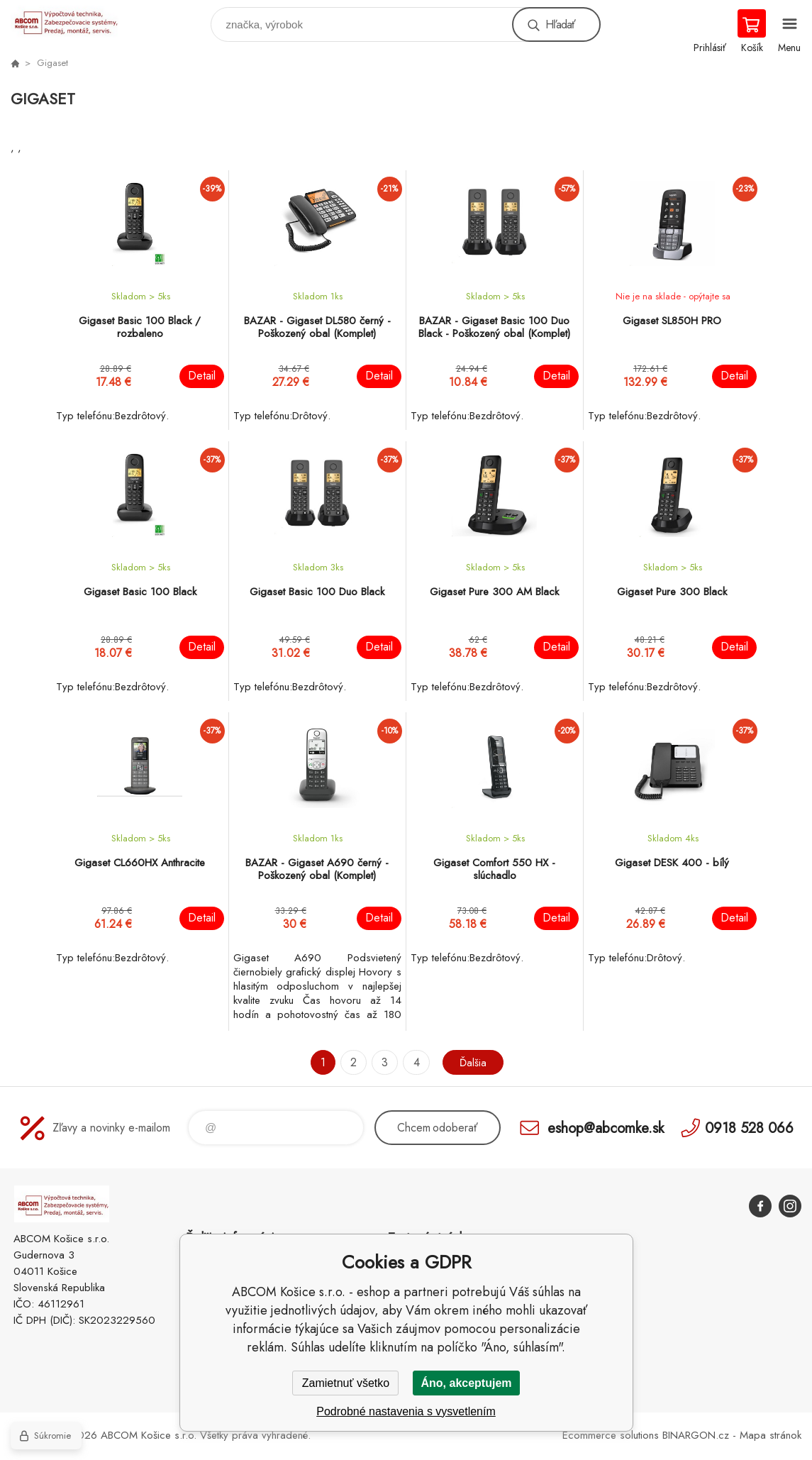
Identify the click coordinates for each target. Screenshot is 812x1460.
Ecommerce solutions (610, 1435)
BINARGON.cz (695, 1435)
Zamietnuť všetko (345, 1383)
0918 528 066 (749, 1127)
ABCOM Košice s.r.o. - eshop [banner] (73, 21)
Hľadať (560, 24)
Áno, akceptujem (466, 1383)
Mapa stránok (770, 1435)
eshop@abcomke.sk (605, 1127)
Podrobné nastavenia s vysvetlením (406, 1411)
